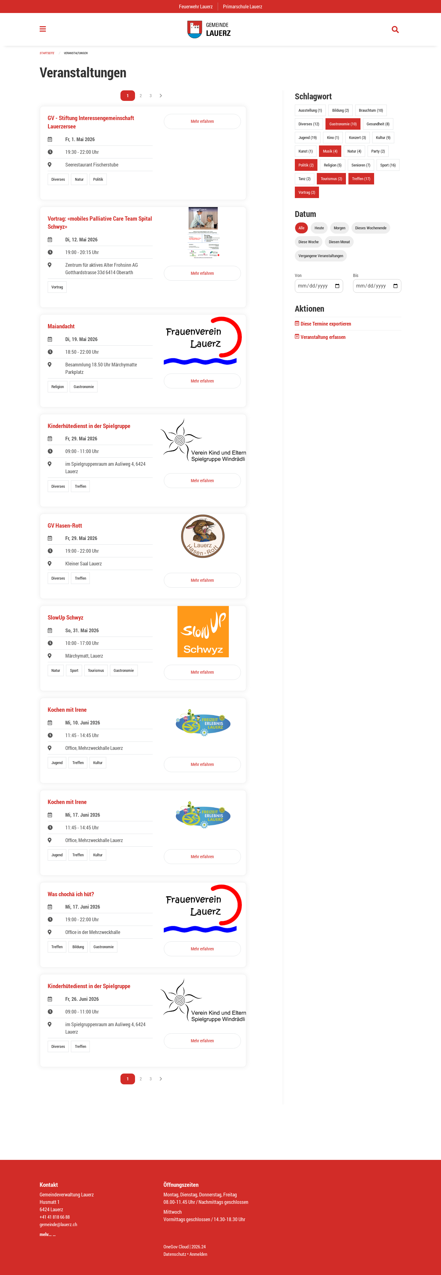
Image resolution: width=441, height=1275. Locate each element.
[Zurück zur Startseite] (220, 31)
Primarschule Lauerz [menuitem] (245, 6)
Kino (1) (333, 140)
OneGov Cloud (177, 1246)
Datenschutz (176, 1254)
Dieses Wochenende (370, 231)
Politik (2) (306, 168)
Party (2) (378, 154)
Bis (355, 279)
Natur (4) (354, 154)
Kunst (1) (306, 154)
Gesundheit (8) (378, 127)
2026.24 (201, 1246)
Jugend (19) (308, 140)
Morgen (339, 231)
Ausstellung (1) (310, 113)
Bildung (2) (340, 113)
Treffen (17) (361, 181)
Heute (319, 231)
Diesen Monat (339, 245)
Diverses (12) (309, 127)
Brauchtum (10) (371, 113)
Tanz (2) (305, 181)
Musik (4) (330, 154)
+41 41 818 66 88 (56, 1216)
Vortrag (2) (307, 195)
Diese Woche (309, 245)
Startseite (48, 56)
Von (298, 279)
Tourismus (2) (331, 181)
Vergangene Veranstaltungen (321, 259)
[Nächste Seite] (160, 99)
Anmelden (201, 1254)
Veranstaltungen (78, 56)
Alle (301, 231)
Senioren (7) (360, 168)
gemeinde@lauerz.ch (60, 1224)
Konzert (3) (357, 140)
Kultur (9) (383, 140)
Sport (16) (388, 168)
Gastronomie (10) (343, 127)
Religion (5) (333, 168)
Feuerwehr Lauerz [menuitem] (198, 6)
